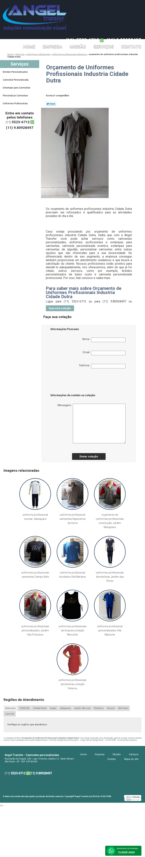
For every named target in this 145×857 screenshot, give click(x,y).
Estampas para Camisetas (17, 87)
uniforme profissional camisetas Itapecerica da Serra (72, 518)
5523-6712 (87, 40)
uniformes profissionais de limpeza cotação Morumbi (72, 630)
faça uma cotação (60, 308)
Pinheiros (99, 708)
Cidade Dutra (40, 708)
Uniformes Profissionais (15, 103)
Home (29, 46)
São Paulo (123, 708)
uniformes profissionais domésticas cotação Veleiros (72, 684)
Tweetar (51, 104)
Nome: (103, 340)
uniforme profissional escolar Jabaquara (35, 516)
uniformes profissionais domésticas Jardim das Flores (110, 576)
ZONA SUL (24, 708)
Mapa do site (131, 759)
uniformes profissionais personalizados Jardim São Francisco (35, 630)
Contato (131, 46)
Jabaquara (65, 708)
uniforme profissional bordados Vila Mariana (72, 574)
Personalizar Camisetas (16, 95)
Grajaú (53, 708)
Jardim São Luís (82, 708)
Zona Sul (9, 714)
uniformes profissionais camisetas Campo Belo (35, 574)
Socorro (111, 708)
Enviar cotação (89, 456)
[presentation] (74, 381)
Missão (78, 46)
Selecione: (10, 708)
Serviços (103, 46)
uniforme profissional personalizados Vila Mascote (109, 630)
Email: (104, 353)
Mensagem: (91, 423)
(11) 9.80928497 (124, 40)
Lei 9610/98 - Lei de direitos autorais (121, 740)
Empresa (52, 46)
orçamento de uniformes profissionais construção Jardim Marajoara (110, 521)
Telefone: (102, 366)
